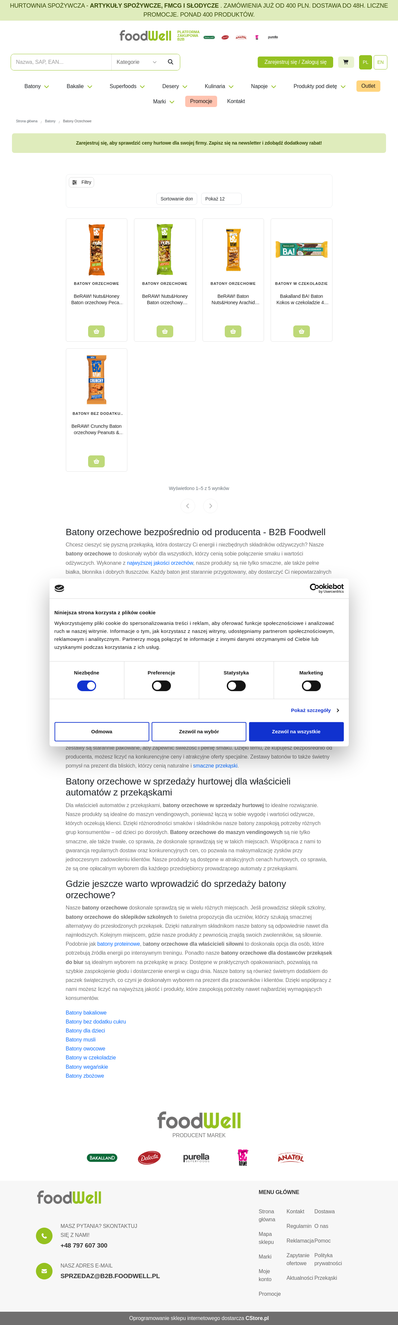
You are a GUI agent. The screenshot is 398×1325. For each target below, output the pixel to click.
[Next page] (210, 506)
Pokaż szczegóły (311, 710)
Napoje (264, 86)
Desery (175, 86)
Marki (164, 101)
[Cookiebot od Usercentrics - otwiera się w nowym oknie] (315, 588)
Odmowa (101, 731)
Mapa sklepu (266, 1238)
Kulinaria (219, 86)
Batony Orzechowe (165, 284)
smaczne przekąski (215, 766)
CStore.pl (257, 1318)
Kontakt (236, 101)
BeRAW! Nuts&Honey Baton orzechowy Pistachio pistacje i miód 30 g (165, 299)
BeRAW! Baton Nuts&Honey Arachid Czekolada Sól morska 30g (233, 299)
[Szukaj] (170, 62)
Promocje (201, 101)
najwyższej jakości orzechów (160, 563)
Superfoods (128, 86)
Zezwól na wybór (199, 731)
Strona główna (267, 1215)
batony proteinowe (118, 944)
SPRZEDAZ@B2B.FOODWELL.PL (110, 1275)
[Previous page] (188, 506)
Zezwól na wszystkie (296, 731)
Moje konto (265, 1275)
